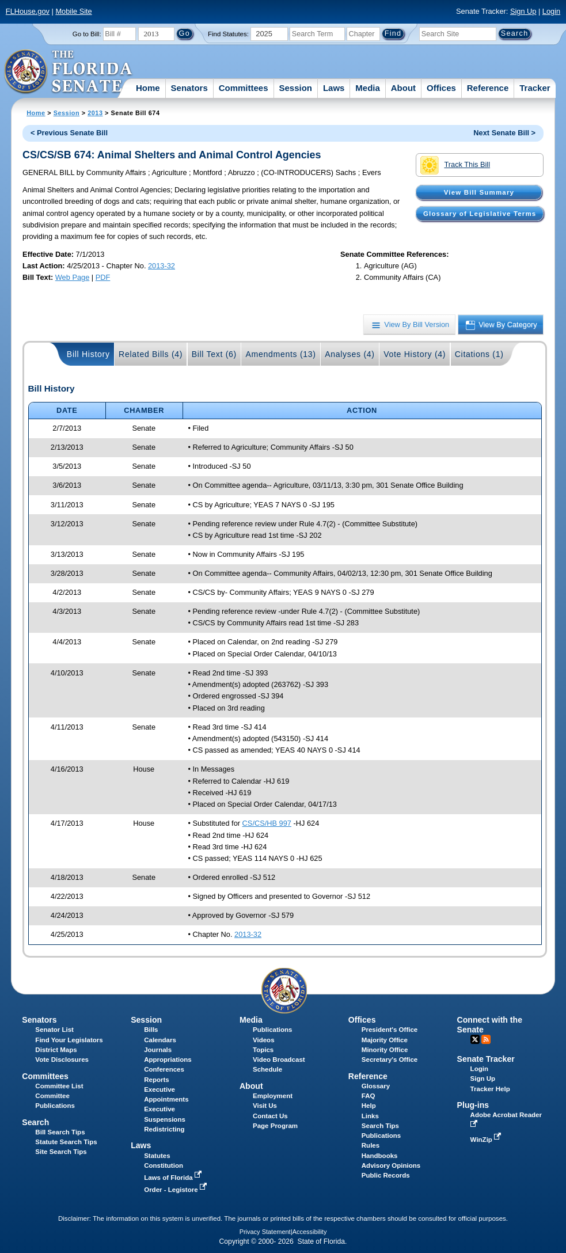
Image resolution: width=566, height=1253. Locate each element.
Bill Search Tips (60, 1132)
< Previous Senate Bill (69, 132)
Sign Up (523, 11)
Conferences (164, 1069)
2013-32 (161, 265)
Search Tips (380, 1125)
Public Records (386, 1175)
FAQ (368, 1095)
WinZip (486, 1139)
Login (551, 11)
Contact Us (270, 1115)
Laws (334, 88)
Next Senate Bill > (504, 132)
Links (370, 1115)
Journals (158, 1049)
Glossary (376, 1086)
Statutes (157, 1155)
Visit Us (265, 1105)
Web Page (72, 277)
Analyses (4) (350, 354)
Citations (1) (479, 354)
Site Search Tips (60, 1151)
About (403, 88)
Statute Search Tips (66, 1141)
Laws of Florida (174, 1177)
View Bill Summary (479, 192)
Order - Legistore (176, 1189)
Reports (156, 1079)
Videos (264, 1039)
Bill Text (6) (214, 354)
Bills (151, 1029)
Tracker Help (490, 1088)
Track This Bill (455, 165)
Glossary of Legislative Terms (479, 213)
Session (295, 88)
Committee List (59, 1086)
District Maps (56, 1049)
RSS (486, 1039)
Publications (272, 1029)
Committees (243, 88)
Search (35, 1122)
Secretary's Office (389, 1059)
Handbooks (380, 1155)
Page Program (275, 1125)
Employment (273, 1095)
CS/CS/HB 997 (266, 823)
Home (148, 88)
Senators (189, 88)
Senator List (54, 1029)
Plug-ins (473, 1105)
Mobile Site (73, 11)
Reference (488, 88)
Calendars (160, 1039)
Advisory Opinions (391, 1165)
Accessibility (310, 1231)
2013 (95, 112)
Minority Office (385, 1049)
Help (369, 1105)
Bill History (88, 354)
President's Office (389, 1029)
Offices (441, 88)
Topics (263, 1049)
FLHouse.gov (28, 11)
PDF (103, 277)
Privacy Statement (265, 1231)
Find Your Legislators (68, 1039)
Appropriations (168, 1059)
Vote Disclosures (62, 1059)
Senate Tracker (486, 1059)
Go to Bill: (87, 34)
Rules (370, 1145)
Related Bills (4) (151, 354)
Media (367, 88)
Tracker (534, 88)
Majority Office (385, 1039)
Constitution (163, 1165)
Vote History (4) (414, 354)
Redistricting (164, 1129)
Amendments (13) (280, 354)
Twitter (475, 1039)
